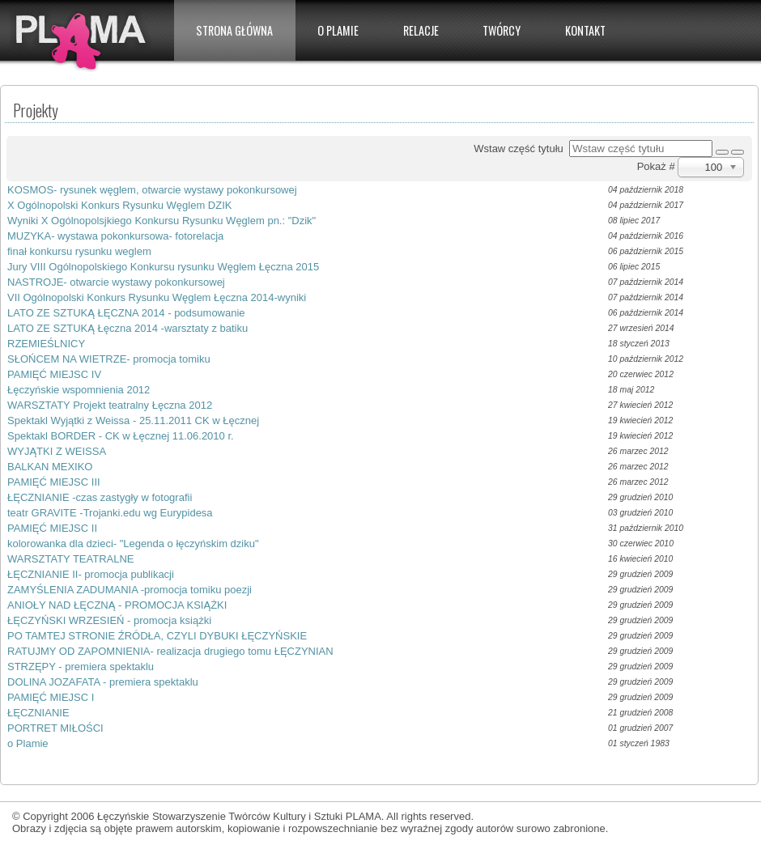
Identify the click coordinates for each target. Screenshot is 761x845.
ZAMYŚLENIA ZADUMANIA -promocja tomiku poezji (129, 590)
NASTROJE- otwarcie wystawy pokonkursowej (116, 282)
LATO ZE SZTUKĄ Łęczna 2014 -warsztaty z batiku (127, 328)
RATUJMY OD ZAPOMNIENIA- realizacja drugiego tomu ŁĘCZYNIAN (170, 651)
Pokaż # (657, 166)
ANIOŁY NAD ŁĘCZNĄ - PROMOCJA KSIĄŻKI (117, 605)
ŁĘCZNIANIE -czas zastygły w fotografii (99, 497)
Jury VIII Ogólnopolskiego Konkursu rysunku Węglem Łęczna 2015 (163, 267)
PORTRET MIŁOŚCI (55, 728)
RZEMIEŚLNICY (46, 344)
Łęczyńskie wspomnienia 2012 (78, 390)
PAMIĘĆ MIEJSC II (52, 528)
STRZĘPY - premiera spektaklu (80, 666)
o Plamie (28, 743)
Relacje (421, 30)
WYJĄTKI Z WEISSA (56, 451)
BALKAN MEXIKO (49, 467)
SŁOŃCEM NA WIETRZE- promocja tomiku (108, 359)
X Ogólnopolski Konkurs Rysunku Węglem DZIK (119, 205)
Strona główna (234, 30)
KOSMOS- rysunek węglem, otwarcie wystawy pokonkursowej (152, 190)
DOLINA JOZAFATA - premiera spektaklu (102, 682)
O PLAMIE (338, 30)
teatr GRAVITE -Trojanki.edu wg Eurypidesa (110, 513)
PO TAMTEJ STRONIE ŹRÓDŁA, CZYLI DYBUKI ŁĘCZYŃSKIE (157, 636)
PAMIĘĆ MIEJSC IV (54, 374)
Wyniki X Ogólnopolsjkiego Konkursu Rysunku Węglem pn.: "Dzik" (161, 220)
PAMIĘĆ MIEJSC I (50, 697)
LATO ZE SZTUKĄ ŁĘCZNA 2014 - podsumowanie (126, 313)
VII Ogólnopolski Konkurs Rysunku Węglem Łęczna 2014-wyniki (156, 297)
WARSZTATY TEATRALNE (70, 559)
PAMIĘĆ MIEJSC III (53, 482)
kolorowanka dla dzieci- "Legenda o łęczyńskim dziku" (133, 543)
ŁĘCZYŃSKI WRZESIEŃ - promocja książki (109, 620)
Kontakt (585, 30)
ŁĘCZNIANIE (38, 713)
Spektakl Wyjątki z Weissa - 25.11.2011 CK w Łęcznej (133, 420)
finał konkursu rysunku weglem (79, 251)
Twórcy (502, 30)
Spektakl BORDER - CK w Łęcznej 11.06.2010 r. (120, 436)
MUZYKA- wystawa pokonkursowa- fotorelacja (115, 236)
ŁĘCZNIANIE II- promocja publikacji (90, 574)
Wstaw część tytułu (521, 148)
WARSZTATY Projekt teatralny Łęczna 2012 (109, 405)
